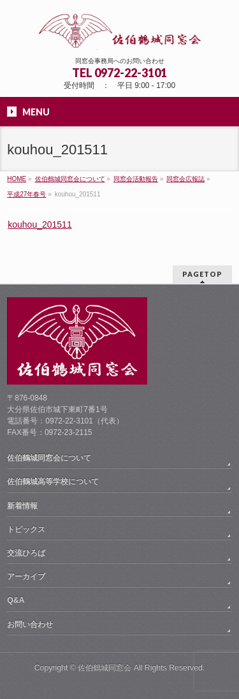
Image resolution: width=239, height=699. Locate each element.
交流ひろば (26, 552)
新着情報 (22, 505)
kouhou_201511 (39, 224)
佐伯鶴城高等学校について (53, 481)
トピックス (26, 529)
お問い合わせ (30, 624)
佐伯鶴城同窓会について (49, 457)
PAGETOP (202, 274)
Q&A (15, 600)
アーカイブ (26, 576)
